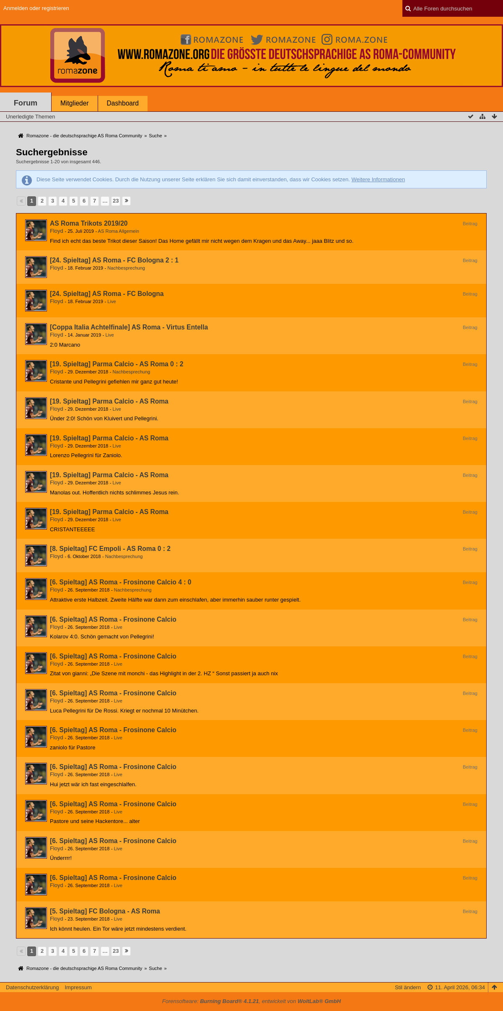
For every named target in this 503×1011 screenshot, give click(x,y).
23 (116, 201)
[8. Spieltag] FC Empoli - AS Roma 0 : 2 (110, 548)
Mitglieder (74, 103)
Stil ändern (408, 987)
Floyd (56, 231)
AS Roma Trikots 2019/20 (88, 223)
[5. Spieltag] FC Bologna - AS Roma (105, 911)
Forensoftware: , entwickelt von (251, 1001)
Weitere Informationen (378, 179)
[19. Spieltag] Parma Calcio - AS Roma (109, 401)
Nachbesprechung (126, 267)
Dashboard (123, 103)
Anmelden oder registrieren (36, 8)
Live (111, 301)
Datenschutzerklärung (32, 987)
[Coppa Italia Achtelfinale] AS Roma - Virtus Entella (129, 327)
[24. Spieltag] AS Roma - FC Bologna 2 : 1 (114, 260)
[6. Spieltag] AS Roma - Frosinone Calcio (113, 619)
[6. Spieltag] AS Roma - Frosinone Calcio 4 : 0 (120, 582)
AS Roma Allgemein (118, 231)
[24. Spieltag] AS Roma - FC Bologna (106, 293)
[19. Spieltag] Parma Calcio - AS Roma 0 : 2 (116, 364)
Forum (26, 103)
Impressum (78, 987)
